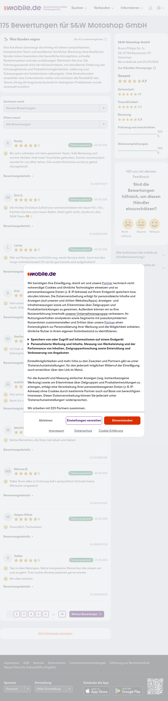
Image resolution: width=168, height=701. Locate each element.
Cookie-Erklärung (111, 431)
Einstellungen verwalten (84, 420)
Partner (107, 283)
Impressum (56, 431)
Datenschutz (83, 431)
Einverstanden (122, 420)
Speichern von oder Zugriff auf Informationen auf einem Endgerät (77, 339)
